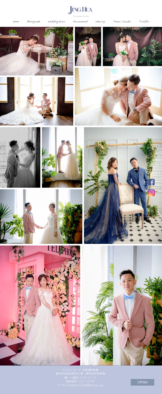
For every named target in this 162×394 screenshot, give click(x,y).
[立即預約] (142, 382)
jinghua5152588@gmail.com (85, 385)
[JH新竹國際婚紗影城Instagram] (151, 193)
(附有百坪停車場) (95, 373)
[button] (33, 23)
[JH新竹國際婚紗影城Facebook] (151, 182)
